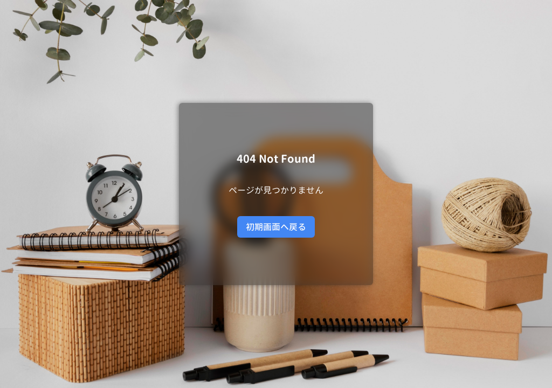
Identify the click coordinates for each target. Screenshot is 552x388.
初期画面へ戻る (276, 227)
